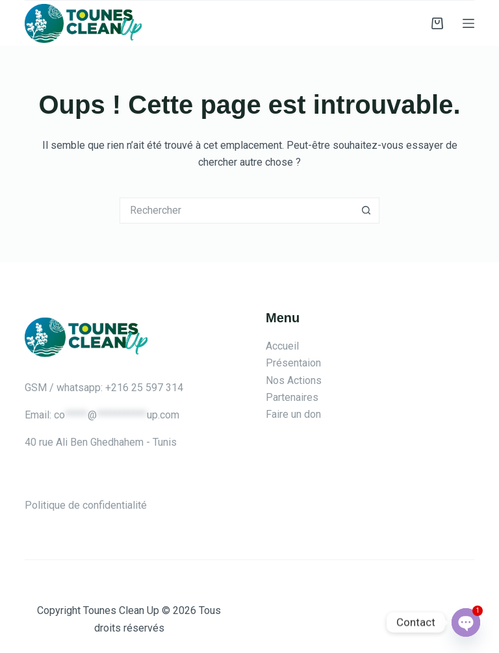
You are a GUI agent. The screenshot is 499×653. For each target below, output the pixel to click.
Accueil (282, 346)
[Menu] (468, 23)
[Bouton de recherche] (366, 211)
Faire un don (293, 414)
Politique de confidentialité (86, 505)
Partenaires (292, 397)
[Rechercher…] (236, 211)
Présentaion (293, 363)
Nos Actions (294, 380)
